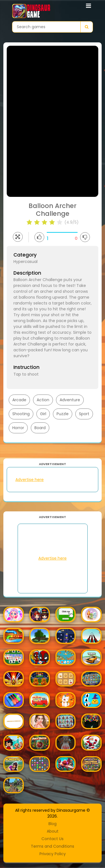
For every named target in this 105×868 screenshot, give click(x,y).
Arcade (19, 400)
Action (43, 400)
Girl (43, 414)
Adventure (70, 400)
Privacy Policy (52, 854)
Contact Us (52, 839)
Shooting (21, 414)
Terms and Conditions (52, 846)
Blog (52, 823)
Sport (84, 414)
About (53, 831)
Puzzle (63, 414)
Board (40, 428)
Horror (18, 428)
